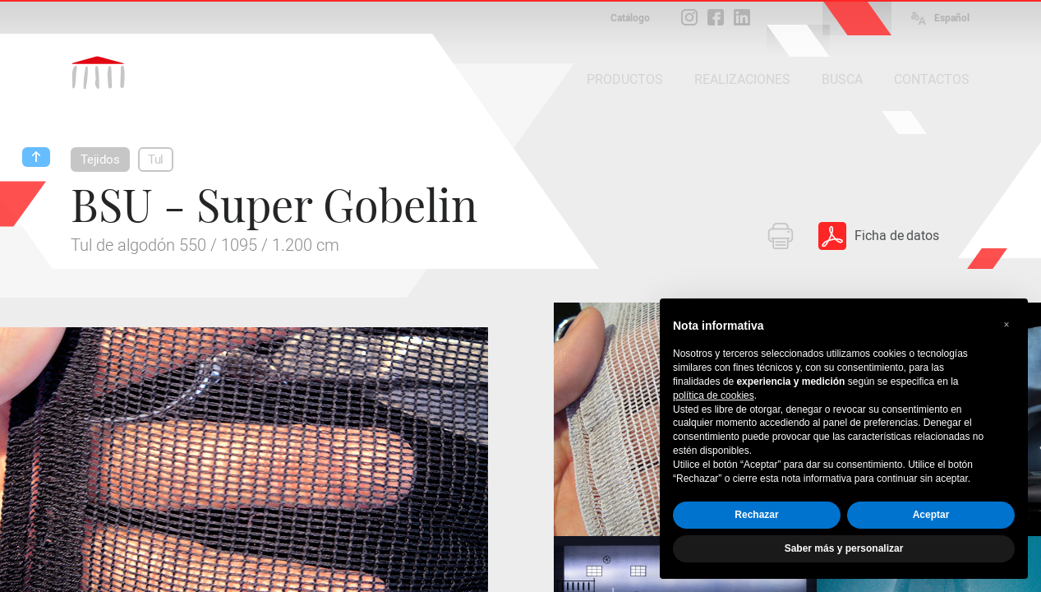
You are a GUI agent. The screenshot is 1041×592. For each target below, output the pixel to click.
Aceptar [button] (931, 514)
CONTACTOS (932, 79)
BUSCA (842, 79)
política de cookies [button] (713, 395)
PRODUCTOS (625, 79)
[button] (1006, 325)
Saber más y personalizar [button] (844, 548)
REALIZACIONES (742, 79)
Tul (156, 159)
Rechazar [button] (756, 514)
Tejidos (100, 159)
